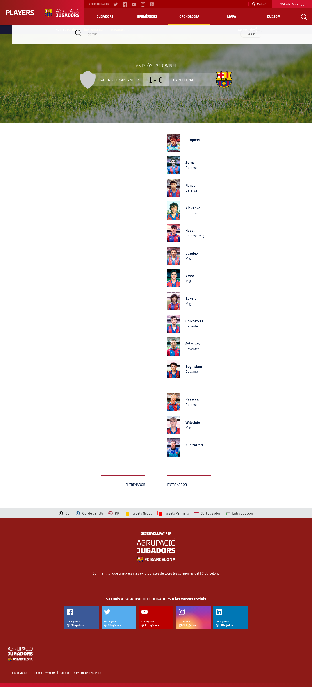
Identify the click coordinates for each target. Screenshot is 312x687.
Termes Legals (19, 672)
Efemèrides (147, 16)
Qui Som (273, 16)
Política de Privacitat (43, 672)
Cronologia (189, 16)
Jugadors (105, 16)
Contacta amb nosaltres (87, 672)
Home (60, 29)
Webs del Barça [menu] (292, 4)
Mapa (231, 16)
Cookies (64, 672)
